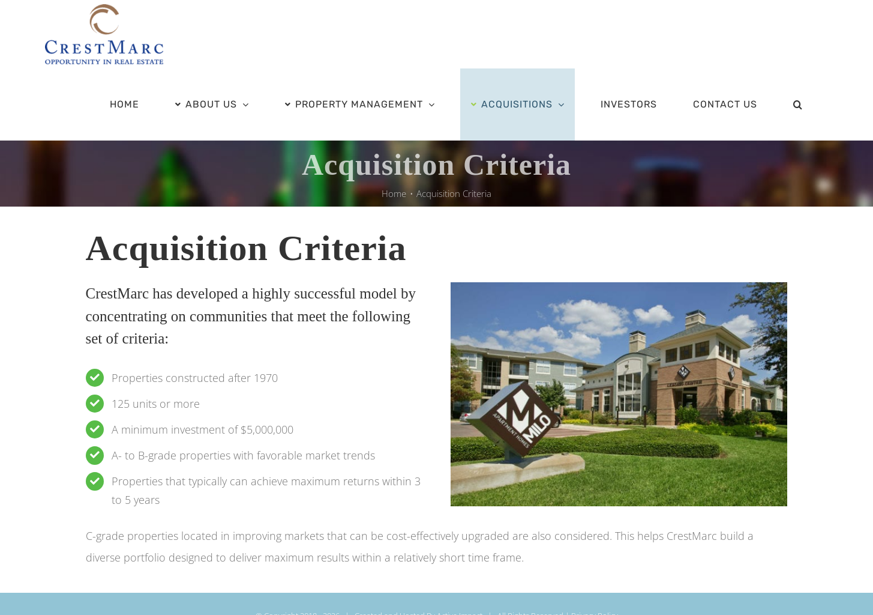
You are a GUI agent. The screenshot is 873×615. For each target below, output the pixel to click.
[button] (797, 104)
